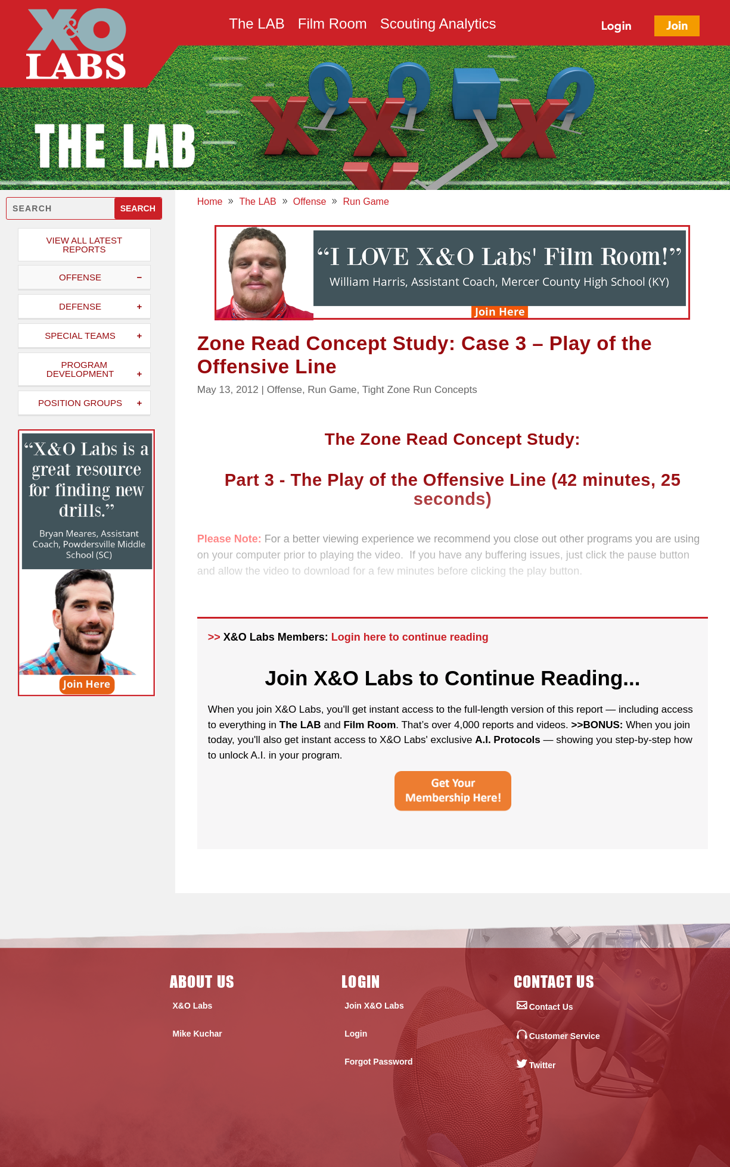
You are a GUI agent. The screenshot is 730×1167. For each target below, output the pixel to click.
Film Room (332, 26)
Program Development (80, 369)
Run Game (331, 389)
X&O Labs (193, 1005)
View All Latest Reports (84, 244)
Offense (80, 277)
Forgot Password (378, 1061)
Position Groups (80, 403)
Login (355, 1033)
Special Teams (80, 335)
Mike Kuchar (197, 1033)
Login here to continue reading (410, 637)
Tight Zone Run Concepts (419, 389)
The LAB (256, 26)
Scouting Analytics (438, 26)
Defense (80, 306)
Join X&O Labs (374, 1005)
